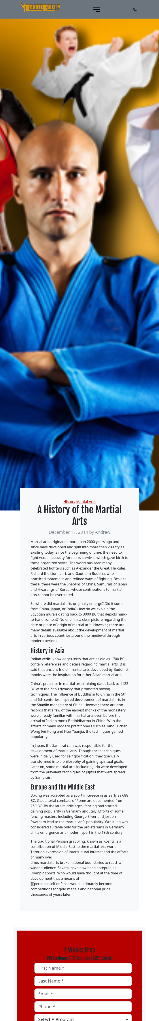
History (69, 501)
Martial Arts (86, 501)
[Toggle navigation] (96, 9)
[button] (135, 9)
